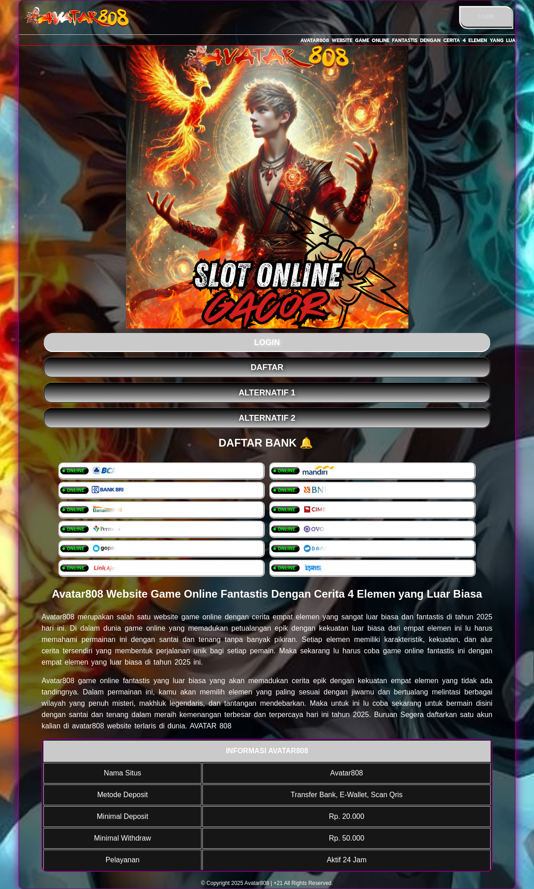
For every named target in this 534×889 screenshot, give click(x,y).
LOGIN (486, 17)
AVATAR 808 (210, 726)
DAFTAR (267, 367)
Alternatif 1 (267, 392)
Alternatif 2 (267, 418)
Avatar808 (58, 617)
